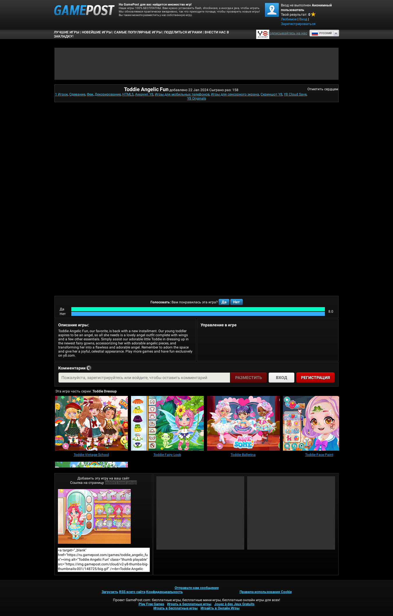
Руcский (321, 33)
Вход (303, 19)
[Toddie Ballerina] (243, 424)
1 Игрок (61, 94)
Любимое (289, 19)
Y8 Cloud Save (295, 94)
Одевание (77, 94)
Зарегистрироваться (298, 24)
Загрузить (110, 592)
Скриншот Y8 (271, 94)
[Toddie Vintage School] (91, 424)
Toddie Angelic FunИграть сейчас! (94, 516)
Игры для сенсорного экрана (235, 94)
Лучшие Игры (66, 32)
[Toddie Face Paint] (319, 424)
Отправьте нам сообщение (197, 588)
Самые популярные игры (138, 32)
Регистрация (315, 377)
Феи (90, 94)
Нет (236, 302)
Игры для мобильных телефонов (182, 94)
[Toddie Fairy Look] (167, 424)
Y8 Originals (196, 98)
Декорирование (108, 94)
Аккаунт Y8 (144, 94)
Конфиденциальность (164, 592)
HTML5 (128, 94)
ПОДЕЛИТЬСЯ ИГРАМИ (183, 32)
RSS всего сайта (132, 592)
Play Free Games (151, 604)
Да (224, 302)
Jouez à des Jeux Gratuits (234, 604)
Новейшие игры (96, 32)
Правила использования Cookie (266, 592)
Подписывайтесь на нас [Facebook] (287, 33)
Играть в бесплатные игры (189, 604)
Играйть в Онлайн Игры (220, 608)
